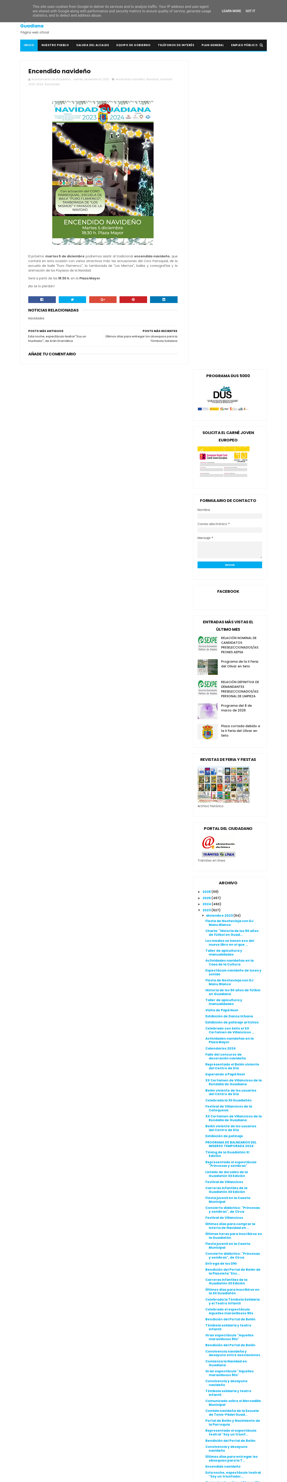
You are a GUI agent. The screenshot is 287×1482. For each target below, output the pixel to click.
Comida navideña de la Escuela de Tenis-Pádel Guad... (232, 1103)
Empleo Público (244, 45)
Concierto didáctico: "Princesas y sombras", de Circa (232, 901)
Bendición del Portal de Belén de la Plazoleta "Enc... (233, 962)
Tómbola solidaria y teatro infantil (228, 1018)
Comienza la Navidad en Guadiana (226, 1054)
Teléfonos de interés (176, 45)
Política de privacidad (206, 1382)
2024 (207, 595)
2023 (206, 601)
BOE (107, 1388)
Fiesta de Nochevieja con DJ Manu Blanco (229, 614)
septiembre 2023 (221, 1207)
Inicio (29, 45)
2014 (206, 1313)
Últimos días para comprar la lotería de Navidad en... (230, 917)
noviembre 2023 (220, 1195)
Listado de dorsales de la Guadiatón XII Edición (226, 865)
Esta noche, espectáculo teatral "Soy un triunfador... (233, 1165)
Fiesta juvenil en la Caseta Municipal (227, 891)
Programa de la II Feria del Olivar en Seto (239, 355)
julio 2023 (214, 1219)
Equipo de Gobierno (133, 45)
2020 (207, 1276)
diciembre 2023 (219, 606)
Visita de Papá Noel (221, 701)
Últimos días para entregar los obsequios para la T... (231, 1149)
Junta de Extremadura (123, 1431)
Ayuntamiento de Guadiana (40, 23)
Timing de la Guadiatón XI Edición (227, 845)
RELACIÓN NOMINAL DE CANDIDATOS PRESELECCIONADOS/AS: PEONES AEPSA (240, 336)
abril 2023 (215, 1238)
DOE (107, 1410)
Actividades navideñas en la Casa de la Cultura (229, 653)
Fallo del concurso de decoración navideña (225, 747)
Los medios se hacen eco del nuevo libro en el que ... (229, 633)
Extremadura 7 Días (121, 1415)
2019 (206, 1282)
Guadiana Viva (116, 1426)
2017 (206, 1295)
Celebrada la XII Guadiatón (228, 791)
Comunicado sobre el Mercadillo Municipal (233, 1094)
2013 (206, 1319)
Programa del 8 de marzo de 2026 (236, 399)
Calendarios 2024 (220, 739)
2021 (206, 1270)
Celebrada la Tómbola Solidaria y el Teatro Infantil (232, 992)
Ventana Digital (117, 1463)
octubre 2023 (218, 1201)
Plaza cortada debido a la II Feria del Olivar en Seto (240, 422)
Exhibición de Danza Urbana (229, 707)
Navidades (52, 84)
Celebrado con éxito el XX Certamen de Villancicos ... (229, 721)
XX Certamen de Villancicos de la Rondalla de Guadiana (233, 773)
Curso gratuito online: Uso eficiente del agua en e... (228, 1185)
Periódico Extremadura (124, 1453)
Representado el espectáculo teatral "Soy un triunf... (231, 1123)
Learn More (231, 11)
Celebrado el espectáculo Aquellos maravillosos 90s (229, 1002)
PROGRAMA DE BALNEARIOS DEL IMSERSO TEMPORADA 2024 (231, 835)
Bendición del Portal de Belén (230, 1010)
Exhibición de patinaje (224, 827)
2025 (206, 589)
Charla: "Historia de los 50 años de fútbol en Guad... (232, 624)
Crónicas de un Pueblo (123, 1404)
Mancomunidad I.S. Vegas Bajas (131, 1442)
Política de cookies (204, 1376)
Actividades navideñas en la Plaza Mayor (229, 731)
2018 (206, 1288)
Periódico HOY (116, 1458)
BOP (107, 1394)
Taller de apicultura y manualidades (223, 643)
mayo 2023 (216, 1232)
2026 (206, 582)
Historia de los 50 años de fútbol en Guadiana (232, 683)
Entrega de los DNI (221, 954)
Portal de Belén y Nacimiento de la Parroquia (232, 1114)
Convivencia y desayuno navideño (226, 1074)
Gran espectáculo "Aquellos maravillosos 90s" (229, 1028)
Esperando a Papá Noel (225, 765)
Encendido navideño (223, 1157)
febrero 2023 (217, 1250)
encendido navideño (130, 79)
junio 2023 (215, 1225)
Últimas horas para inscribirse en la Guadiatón (233, 927)
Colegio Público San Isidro (126, 1399)
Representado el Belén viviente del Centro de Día (232, 757)
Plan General (213, 45)
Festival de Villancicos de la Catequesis (228, 799)
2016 (206, 1301)
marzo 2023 (216, 1244)
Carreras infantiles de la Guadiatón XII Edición (226, 881)
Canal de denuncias (205, 1387)
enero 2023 (216, 1256)
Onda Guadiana (117, 1447)
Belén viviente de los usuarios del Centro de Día (230, 783)
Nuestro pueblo (55, 45)
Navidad (152, 79)
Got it (250, 11)
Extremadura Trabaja (122, 1421)
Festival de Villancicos (224, 873)
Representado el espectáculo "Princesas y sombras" (231, 855)
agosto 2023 (217, 1213)
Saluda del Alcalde (92, 45)
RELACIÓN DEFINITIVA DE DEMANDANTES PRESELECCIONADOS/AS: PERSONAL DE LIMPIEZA (240, 380)
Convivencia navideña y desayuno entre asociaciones (232, 1044)
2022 (206, 1264)
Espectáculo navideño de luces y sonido (233, 663)
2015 (206, 1307)
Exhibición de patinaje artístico (232, 713)
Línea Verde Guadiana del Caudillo (133, 1437)
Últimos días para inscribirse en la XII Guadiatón (232, 982)
